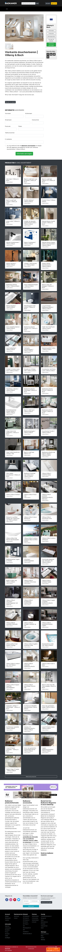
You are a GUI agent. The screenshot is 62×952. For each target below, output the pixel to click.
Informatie (51, 30)
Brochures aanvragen (51, 44)
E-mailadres (8, 139)
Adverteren (16, 916)
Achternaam (28, 113)
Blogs (42, 935)
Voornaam (8, 113)
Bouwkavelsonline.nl (27, 933)
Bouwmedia (7, 948)
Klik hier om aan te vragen (53, 949)
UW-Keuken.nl (26, 920)
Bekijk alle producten (31, 776)
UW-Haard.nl (26, 918)
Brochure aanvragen (46, 902)
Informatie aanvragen (24, 154)
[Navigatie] (7, 9)
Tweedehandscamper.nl (46, 916)
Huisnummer (35, 120)
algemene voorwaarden (28, 145)
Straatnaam (8, 120)
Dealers (42, 937)
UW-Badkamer (26, 916)
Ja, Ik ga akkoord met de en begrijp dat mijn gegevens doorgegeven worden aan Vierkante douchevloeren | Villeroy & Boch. (24, 147)
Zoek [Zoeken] (37, 3)
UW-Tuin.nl (25, 922)
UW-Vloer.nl (25, 923)
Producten (51, 33)
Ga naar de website (51, 40)
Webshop (43, 939)
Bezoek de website (10, 102)
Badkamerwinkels (45, 933)
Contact (16, 918)
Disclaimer (7, 929)
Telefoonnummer (10, 132)
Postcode (7, 126)
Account (48, 3)
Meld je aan (31, 906)
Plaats (20, 126)
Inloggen (7, 916)
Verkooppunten (51, 36)
